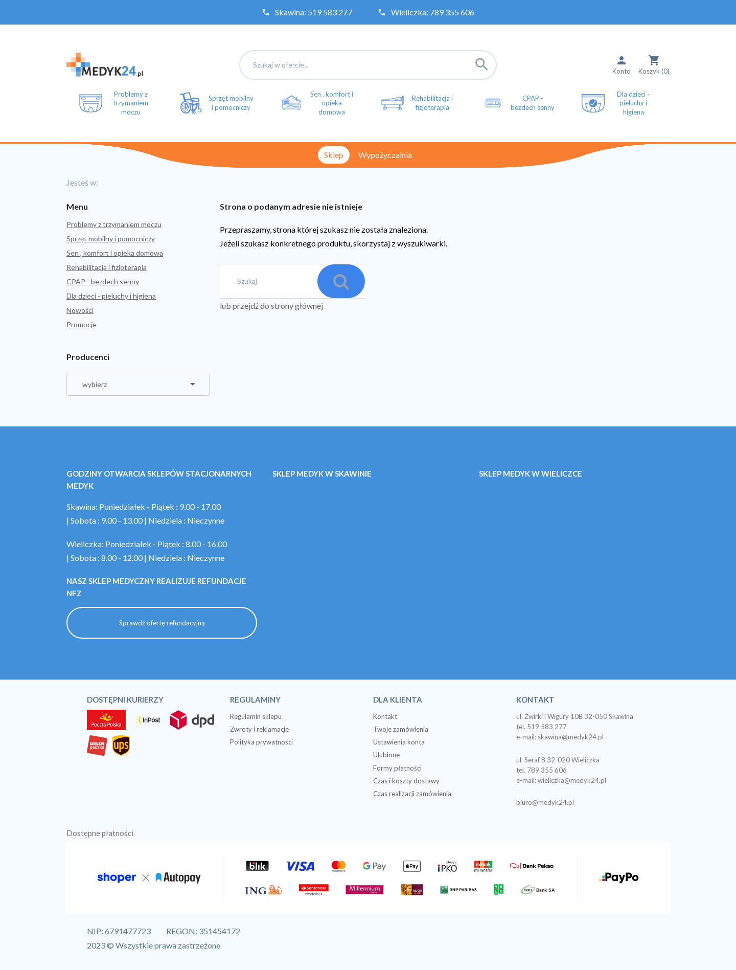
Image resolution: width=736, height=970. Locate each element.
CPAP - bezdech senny (102, 281)
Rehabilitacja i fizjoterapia (106, 267)
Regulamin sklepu (256, 716)
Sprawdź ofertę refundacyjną (162, 622)
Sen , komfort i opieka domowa (114, 253)
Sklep (333, 155)
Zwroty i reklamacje (259, 729)
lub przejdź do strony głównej (271, 305)
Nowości (80, 310)
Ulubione (386, 754)
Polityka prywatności (261, 741)
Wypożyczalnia (385, 155)
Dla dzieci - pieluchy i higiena (111, 295)
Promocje (81, 324)
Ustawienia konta (399, 741)
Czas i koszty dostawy (406, 780)
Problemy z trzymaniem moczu (114, 224)
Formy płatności (397, 767)
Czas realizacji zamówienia (412, 793)
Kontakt (385, 716)
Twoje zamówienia (400, 729)
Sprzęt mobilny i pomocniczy (110, 238)
